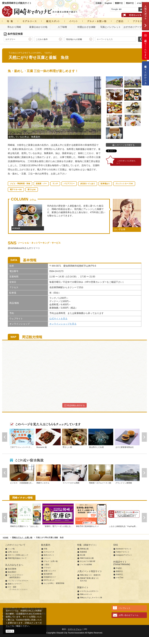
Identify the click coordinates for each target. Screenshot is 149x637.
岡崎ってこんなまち (145, 46)
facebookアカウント (123, 549)
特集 (45, 549)
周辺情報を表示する (74, 405)
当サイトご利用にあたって (18, 555)
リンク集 (11, 549)
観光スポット (49, 555)
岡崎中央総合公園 (87, 558)
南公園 (82, 555)
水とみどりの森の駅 (87, 561)
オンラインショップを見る (62, 324)
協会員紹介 (12, 572)
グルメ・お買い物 (51, 561)
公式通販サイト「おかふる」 (145, 73)
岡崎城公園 (84, 549)
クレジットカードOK (124, 184)
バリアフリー (69, 184)
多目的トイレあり (87, 184)
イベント (47, 558)
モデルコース (49, 552)
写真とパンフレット (110, 27)
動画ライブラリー (14, 584)
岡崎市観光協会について (17, 558)
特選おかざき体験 (86, 27)
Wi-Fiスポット (49, 580)
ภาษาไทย (141, 3)
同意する (10, 631)
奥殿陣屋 (83, 552)
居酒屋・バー (41, 184)
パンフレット (124, 608)
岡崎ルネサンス (86, 594)
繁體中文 (119, 3)
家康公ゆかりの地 (38, 27)
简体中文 (130, 3)
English (108, 3)
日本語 (99, 3)
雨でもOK (32, 189)
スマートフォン (75, 629)
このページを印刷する (124, 145)
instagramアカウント (124, 555)
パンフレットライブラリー (18, 581)
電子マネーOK (16, 189)
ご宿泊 (46, 565)
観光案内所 (48, 574)
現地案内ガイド (50, 577)
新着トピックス (50, 571)
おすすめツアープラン (135, 27)
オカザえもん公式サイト (89, 591)
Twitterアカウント (122, 552)
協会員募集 (12, 569)
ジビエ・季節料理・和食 (20, 184)
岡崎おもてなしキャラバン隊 (91, 598)
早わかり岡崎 (14, 27)
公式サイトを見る (58, 318)
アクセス (47, 568)
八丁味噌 (62, 27)
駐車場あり (105, 184)
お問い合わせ (13, 552)
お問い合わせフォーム (128, 615)
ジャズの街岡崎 (86, 565)
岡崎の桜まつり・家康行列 (90, 575)
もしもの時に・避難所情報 (54, 583)
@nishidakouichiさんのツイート (24, 248)
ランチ (55, 184)
